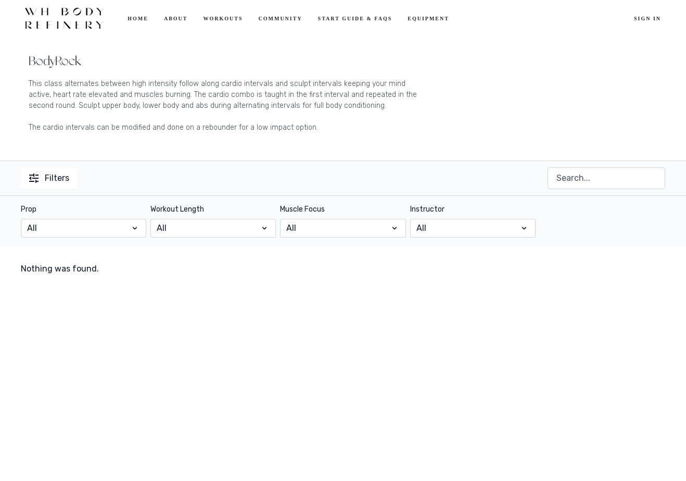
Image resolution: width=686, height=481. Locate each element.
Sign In (647, 18)
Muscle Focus (302, 209)
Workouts (223, 18)
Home (138, 18)
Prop (28, 209)
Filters (49, 178)
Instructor (427, 209)
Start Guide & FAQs (355, 18)
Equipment (428, 18)
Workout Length (177, 209)
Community (280, 18)
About (176, 18)
